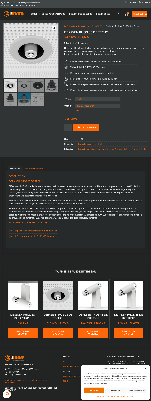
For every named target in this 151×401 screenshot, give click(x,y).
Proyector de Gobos (86, 149)
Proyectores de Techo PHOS (90, 26)
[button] (146, 368)
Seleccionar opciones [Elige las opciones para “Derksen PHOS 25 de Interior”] (128, 332)
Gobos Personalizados (53, 14)
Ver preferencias (137, 390)
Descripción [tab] (15, 168)
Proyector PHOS (139, 149)
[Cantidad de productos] (68, 127)
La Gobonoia (69, 26)
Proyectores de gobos (80, 14)
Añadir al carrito (86, 127)
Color (67, 99)
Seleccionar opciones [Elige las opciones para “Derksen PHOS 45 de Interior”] (93, 332)
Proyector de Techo (123, 149)
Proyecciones (103, 14)
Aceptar (94, 390)
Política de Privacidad (118, 396)
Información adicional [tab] (33, 168)
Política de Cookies (103, 396)
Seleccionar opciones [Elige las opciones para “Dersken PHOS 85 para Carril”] (22, 332)
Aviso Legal (130, 396)
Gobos (34, 14)
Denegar (115, 390)
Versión (68, 106)
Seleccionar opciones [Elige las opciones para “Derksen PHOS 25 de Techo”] (57, 332)
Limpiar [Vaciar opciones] (77, 110)
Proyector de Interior (105, 149)
